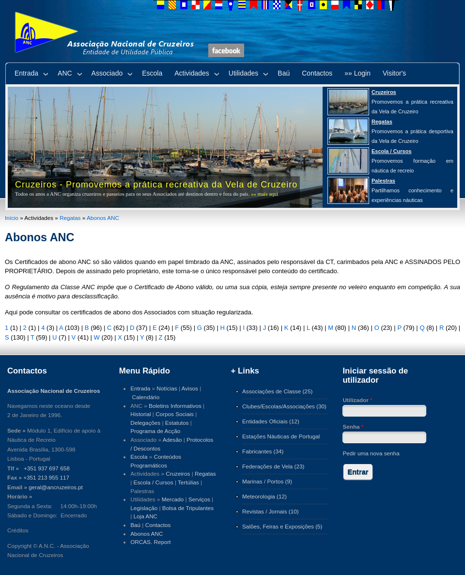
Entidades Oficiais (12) (270, 421)
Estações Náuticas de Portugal (281, 436)
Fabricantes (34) (262, 451)
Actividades (191, 73)
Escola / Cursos (153, 482)
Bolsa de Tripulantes (188, 508)
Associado (107, 73)
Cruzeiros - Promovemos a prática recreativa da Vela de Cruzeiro (156, 184)
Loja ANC (146, 516)
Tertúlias (188, 482)
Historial (140, 414)
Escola (152, 73)
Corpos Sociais (174, 414)
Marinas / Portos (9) (267, 481)
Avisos (190, 388)
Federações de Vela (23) (273, 466)
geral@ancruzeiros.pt (56, 487)
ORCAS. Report (150, 542)
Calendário (146, 397)
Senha (352, 426)
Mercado (173, 499)
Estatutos (177, 423)
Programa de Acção (155, 431)
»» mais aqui (264, 194)
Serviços (199, 499)
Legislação (143, 508)
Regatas (70, 218)
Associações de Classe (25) (277, 391)
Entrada (26, 73)
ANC (65, 73)
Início (11, 218)
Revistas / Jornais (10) (270, 511)
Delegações (145, 423)
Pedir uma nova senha (370, 453)
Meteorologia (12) (264, 496)
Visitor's (394, 73)
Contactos (317, 73)
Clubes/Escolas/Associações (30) (284, 406)
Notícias (166, 388)
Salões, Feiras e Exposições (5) (282, 526)
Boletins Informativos (175, 406)
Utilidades (243, 73)
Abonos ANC (103, 218)
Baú (284, 73)
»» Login (357, 73)
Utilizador (357, 400)
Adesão (172, 439)
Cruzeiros (178, 473)
